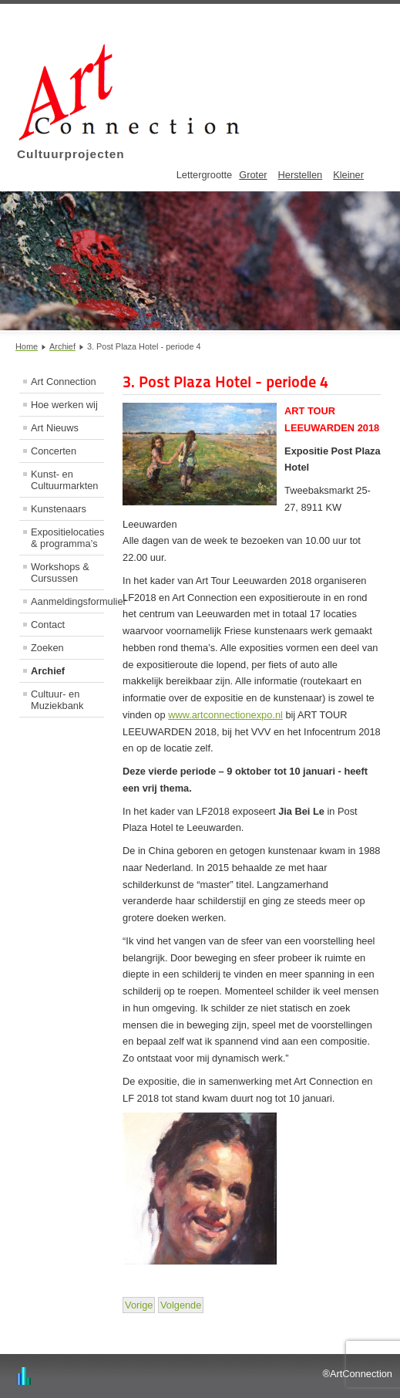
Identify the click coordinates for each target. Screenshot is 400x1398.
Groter (253, 175)
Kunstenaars (58, 509)
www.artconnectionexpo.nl (225, 715)
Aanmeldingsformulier (67, 601)
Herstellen (300, 175)
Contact (48, 624)
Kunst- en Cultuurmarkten (64, 479)
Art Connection (63, 381)
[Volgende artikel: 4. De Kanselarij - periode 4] (180, 1305)
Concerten (53, 451)
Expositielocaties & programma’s (67, 537)
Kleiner (348, 175)
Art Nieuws (55, 428)
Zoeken (47, 647)
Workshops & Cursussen (60, 572)
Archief (48, 671)
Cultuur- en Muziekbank (57, 699)
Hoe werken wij (64, 404)
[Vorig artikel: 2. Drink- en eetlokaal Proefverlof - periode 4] (139, 1305)
